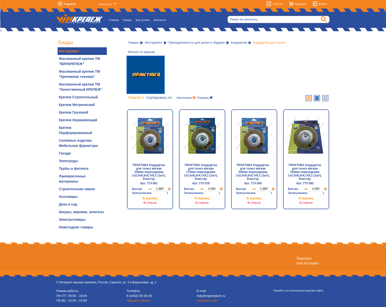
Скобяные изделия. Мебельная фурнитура (78, 143)
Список (278, 4)
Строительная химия (77, 189)
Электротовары (72, 220)
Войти (323, 4)
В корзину (150, 198)
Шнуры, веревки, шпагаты (81, 212)
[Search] (278, 19)
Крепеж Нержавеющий (78, 120)
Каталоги (106, 4)
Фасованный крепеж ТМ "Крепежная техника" (79, 74)
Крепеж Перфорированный (75, 130)
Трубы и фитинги (73, 169)
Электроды (68, 161)
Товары (127, 20)
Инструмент (69, 51)
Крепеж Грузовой (73, 112)
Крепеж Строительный (78, 97)
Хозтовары (68, 197)
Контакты (160, 20)
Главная (115, 19)
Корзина (300, 4)
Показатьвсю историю (308, 260)
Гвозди (65, 153)
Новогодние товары (76, 227)
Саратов (70, 4)
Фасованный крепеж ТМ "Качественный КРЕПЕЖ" (80, 86)
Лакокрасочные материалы (72, 178)
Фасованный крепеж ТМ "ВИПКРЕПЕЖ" (79, 61)
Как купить (143, 20)
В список (150, 203)
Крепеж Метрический (77, 105)
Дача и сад (68, 204)
